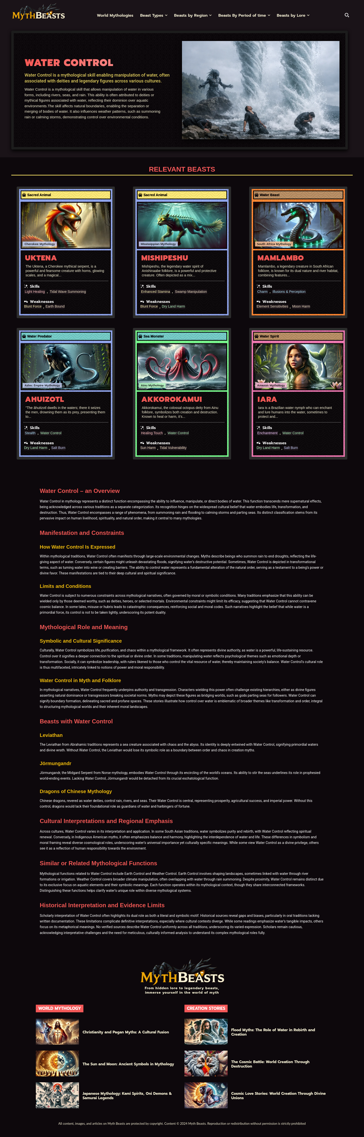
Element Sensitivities (272, 306)
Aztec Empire (34, 385)
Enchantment (267, 433)
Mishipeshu (164, 258)
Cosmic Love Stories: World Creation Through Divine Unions (278, 1096)
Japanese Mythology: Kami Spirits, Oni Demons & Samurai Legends (127, 1096)
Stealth (30, 433)
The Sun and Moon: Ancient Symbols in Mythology (128, 1064)
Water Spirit (269, 336)
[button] (347, 15)
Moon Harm (301, 306)
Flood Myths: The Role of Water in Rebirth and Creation (273, 1032)
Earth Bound (55, 306)
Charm (262, 292)
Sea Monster (153, 336)
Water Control (51, 433)
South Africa (266, 244)
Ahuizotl (44, 399)
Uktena (41, 258)
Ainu (144, 385)
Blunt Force (33, 306)
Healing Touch (152, 433)
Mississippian (150, 244)
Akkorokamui (171, 399)
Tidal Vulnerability (173, 448)
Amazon (263, 385)
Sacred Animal (39, 195)
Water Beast (269, 195)
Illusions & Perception (289, 292)
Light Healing (35, 292)
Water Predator (39, 336)
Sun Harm (148, 448)
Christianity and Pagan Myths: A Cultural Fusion (126, 1032)
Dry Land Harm (173, 306)
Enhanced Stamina (155, 292)
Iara (267, 399)
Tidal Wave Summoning (68, 292)
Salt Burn (58, 448)
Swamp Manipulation (191, 292)
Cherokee (32, 244)
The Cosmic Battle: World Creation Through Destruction (270, 1064)
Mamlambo (281, 258)
